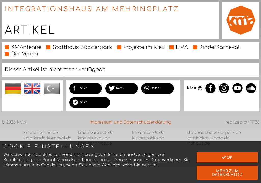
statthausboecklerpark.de (214, 132)
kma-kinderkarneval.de (47, 138)
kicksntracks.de (148, 138)
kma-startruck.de (95, 132)
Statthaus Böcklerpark (82, 47)
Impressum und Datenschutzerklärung (130, 122)
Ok (227, 157)
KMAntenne (26, 47)
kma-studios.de (94, 138)
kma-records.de (148, 132)
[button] (85, 88)
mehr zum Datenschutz (227, 172)
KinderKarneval (219, 47)
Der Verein (24, 54)
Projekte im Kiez (143, 47)
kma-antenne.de (40, 132)
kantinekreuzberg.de (208, 138)
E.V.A (182, 47)
